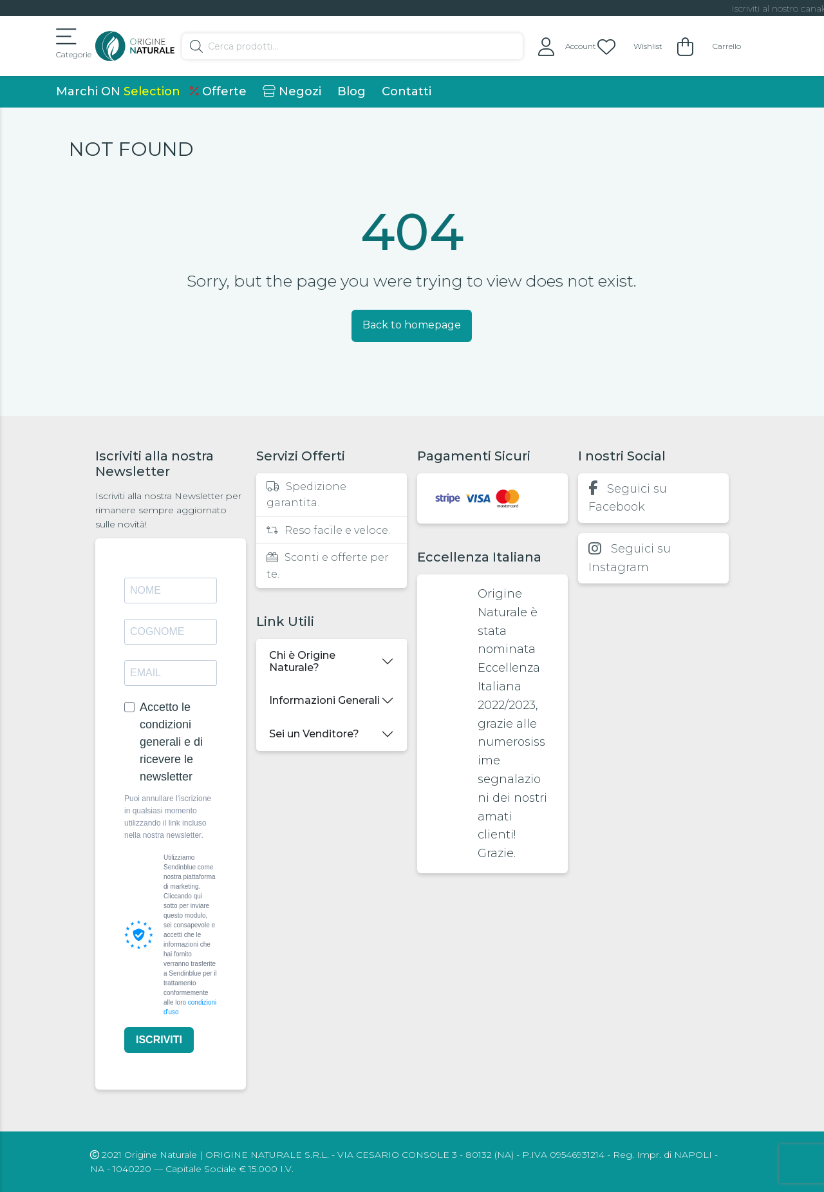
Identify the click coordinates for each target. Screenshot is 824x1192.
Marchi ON (118, 91)
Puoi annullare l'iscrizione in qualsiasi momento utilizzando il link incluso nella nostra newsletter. (167, 817)
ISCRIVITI (159, 1039)
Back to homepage (411, 325)
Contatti (406, 91)
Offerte (218, 91)
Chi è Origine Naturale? (302, 661)
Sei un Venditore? (314, 734)
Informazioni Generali (324, 700)
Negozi (292, 91)
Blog (351, 91)
